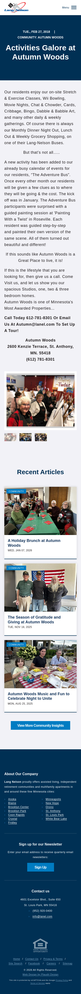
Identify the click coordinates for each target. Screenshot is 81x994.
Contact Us (31, 959)
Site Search (15, 963)
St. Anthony (53, 810)
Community (16, 491)
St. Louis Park (55, 814)
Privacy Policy (62, 980)
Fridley (12, 822)
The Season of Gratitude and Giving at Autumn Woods (34, 619)
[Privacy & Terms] (40, 952)
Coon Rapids (16, 814)
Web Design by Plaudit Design (40, 974)
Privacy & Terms (53, 959)
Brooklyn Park (17, 810)
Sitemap (67, 963)
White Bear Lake (56, 818)
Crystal (12, 818)
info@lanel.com (42, 916)
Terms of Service (37, 983)
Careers (51, 963)
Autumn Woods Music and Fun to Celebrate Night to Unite (39, 696)
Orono (50, 807)
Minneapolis (53, 799)
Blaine (12, 803)
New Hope (52, 803)
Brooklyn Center (18, 807)
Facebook (34, 963)
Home (16, 959)
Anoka (12, 799)
